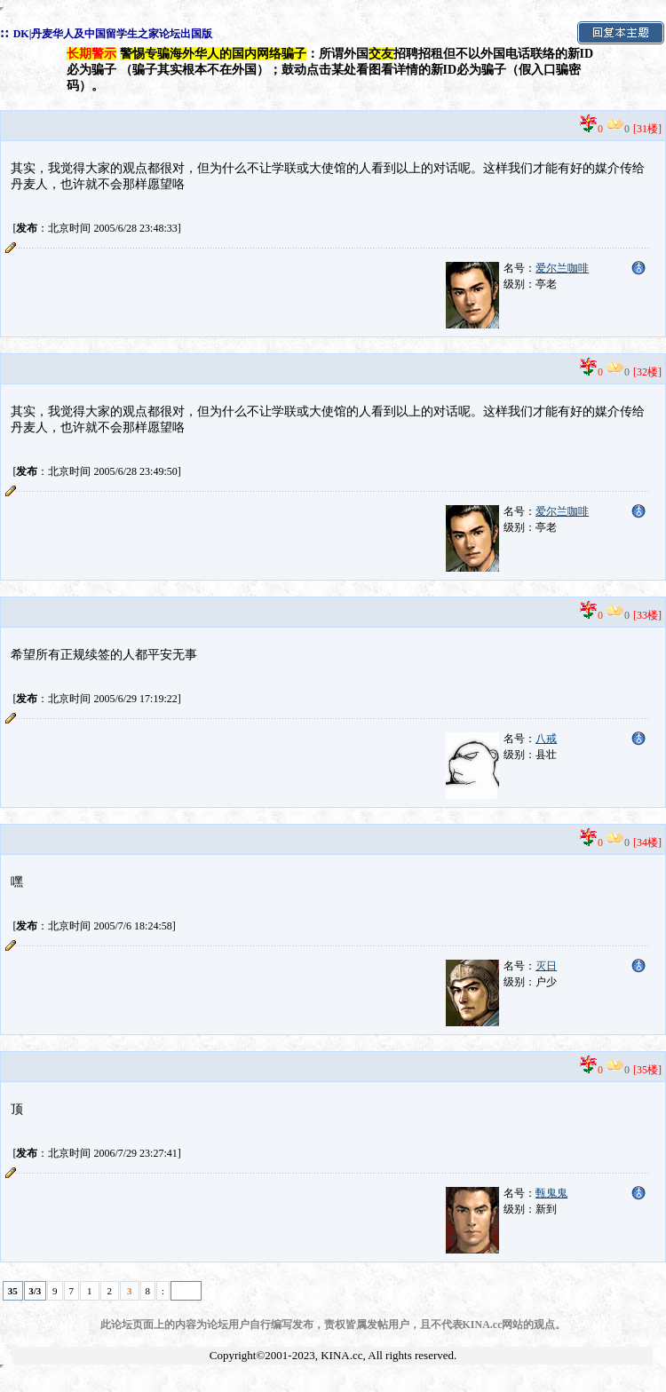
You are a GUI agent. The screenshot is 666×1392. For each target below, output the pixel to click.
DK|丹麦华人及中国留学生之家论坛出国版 (113, 34)
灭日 (546, 966)
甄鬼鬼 (551, 1193)
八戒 (546, 738)
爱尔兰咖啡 (562, 268)
